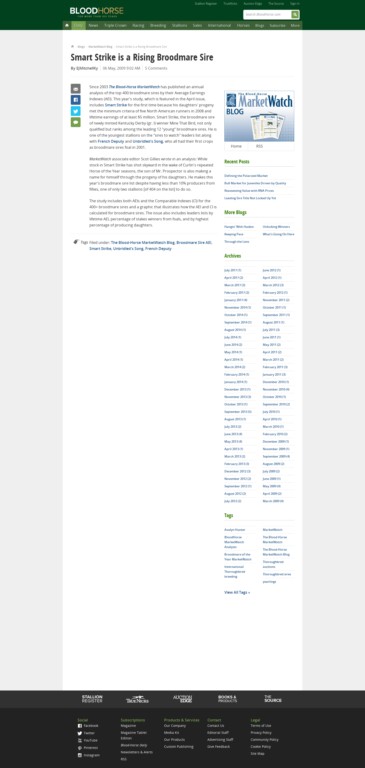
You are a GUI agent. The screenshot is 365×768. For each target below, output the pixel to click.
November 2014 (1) (237, 307)
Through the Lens (236, 241)
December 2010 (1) (276, 382)
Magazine (128, 725)
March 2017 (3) (234, 285)
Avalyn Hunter (234, 530)
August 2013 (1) (235, 419)
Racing (138, 25)
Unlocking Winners (276, 227)
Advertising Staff (220, 739)
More (295, 25)
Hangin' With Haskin (239, 227)
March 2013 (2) (234, 456)
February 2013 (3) (236, 464)
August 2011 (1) (273, 322)
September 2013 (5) (237, 412)
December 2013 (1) (237, 389)
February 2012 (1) (275, 292)
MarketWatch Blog (100, 47)
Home (72, 46)
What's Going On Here (278, 234)
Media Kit (171, 732)
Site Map (257, 753)
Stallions (179, 25)
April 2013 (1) (233, 449)
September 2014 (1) (237, 322)
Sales (197, 25)
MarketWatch (272, 530)
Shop (228, 699)
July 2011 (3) (271, 330)
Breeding (158, 25)
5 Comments (156, 68)
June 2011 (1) (272, 337)
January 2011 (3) (274, 374)
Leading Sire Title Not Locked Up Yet (250, 198)
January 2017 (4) (235, 300)
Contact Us (215, 725)
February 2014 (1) (236, 374)
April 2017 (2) (233, 278)
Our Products (174, 739)
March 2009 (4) (273, 501)
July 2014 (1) (232, 337)
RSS (259, 146)
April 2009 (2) (272, 494)
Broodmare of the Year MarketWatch (237, 556)
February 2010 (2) (275, 434)
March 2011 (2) (273, 359)
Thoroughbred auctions (273, 564)
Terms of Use (261, 725)
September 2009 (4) (276, 456)
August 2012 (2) (235, 494)
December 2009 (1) (276, 441)
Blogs (259, 25)
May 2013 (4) (233, 441)
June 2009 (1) (272, 479)
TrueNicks (230, 3)
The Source (276, 3)
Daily (78, 25)
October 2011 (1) (274, 307)
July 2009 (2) (271, 471)
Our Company (175, 725)
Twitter (76, 111)
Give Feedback (218, 746)
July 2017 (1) (232, 270)
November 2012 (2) (237, 479)
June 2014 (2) (233, 345)
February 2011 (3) (275, 367)
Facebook (76, 100)
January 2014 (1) (235, 382)
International (219, 25)
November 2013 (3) (237, 397)
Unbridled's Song (148, 141)
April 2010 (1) (272, 419)
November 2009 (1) (276, 449)
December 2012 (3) (237, 471)
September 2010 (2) (276, 404)
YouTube (88, 740)
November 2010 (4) (276, 389)
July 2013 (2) (232, 426)
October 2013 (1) (235, 404)
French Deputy (111, 141)
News (93, 25)
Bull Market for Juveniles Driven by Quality (255, 183)
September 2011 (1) (276, 315)
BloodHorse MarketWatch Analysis (234, 542)
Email (76, 89)
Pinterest (88, 747)
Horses (243, 25)
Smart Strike (116, 105)
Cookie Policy (261, 746)
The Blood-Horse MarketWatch (275, 539)
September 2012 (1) (237, 486)
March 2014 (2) (234, 367)
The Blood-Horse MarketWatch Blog (143, 242)
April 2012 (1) (272, 278)
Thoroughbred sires (277, 574)
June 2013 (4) (233, 434)
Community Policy (264, 739)
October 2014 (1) (235, 315)
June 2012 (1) (272, 270)
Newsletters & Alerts (137, 752)
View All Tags (235, 592)
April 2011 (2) (272, 352)
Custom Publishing (178, 746)
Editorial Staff (218, 732)
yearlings (269, 581)
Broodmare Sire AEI (193, 242)
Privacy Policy (261, 732)
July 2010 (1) (271, 412)
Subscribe (277, 25)
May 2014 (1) (233, 352)
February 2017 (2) (236, 292)
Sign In (295, 3)
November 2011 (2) (276, 300)
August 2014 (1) (235, 330)
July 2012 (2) (232, 501)
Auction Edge (253, 3)
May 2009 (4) (272, 486)
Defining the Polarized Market (246, 176)
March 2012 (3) (273, 285)
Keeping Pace (233, 234)
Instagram (89, 755)
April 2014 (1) (233, 359)
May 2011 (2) (272, 345)
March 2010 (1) (273, 426)
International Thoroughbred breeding (234, 572)
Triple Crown (115, 25)
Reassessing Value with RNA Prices (249, 191)
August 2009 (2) (273, 464)
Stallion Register (206, 3)
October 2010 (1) (274, 397)
